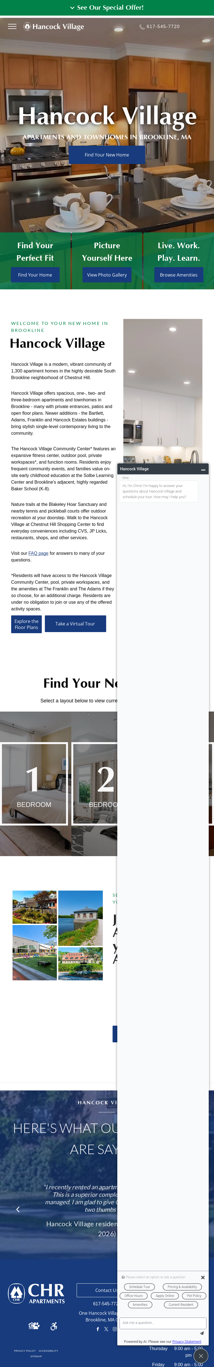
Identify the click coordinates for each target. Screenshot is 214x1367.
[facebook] (98, 1330)
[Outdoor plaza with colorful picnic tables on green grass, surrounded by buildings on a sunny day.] (35, 952)
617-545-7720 (163, 26)
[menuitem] (25, 1351)
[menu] (12, 26)
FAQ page (38, 654)
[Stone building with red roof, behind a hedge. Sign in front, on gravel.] (80, 964)
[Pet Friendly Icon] (36, 1327)
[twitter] (106, 1330)
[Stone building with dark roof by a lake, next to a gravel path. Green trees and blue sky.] (80, 918)
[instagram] (115, 1330)
